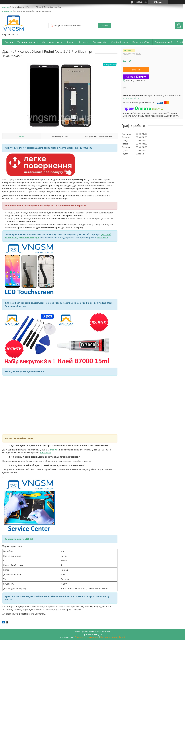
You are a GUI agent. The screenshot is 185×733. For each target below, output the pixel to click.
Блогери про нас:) (163, 42)
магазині (53, 449)
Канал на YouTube (141, 42)
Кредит (70, 42)
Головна (9, 42)
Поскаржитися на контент (86, 637)
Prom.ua (107, 631)
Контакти (83, 42)
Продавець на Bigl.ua (92, 634)
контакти (45, 452)
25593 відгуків (140, 2)
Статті (180, 42)
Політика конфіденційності (112, 637)
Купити (136, 69)
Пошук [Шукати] (104, 26)
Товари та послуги (26, 42)
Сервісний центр (119, 42)
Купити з (136, 76)
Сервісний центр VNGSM (19, 538)
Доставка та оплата (52, 42)
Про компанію (100, 42)
